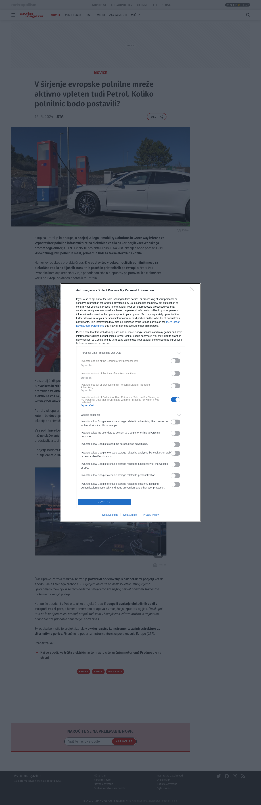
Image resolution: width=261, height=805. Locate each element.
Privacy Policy (151, 514)
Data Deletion (110, 514)
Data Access (130, 514)
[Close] (193, 290)
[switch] (175, 360)
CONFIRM (104, 501)
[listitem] (130, 353)
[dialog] (130, 402)
